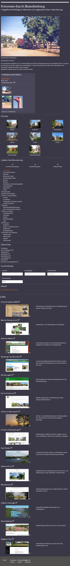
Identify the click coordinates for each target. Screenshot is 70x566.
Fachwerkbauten (8, 186)
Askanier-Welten (7, 338)
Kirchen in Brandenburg (9, 430)
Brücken (5, 180)
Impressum (13, 560)
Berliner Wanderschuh (9, 320)
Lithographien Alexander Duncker (12, 201)
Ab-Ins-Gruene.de (7, 393)
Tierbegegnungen (8, 230)
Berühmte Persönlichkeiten (8, 262)
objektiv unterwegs (8, 503)
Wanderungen (6, 375)
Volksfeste (4, 252)
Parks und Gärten (8, 211)
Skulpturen (6, 225)
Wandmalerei (7, 236)
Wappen (5, 238)
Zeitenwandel (7, 240)
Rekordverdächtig (8, 219)
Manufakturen (5, 256)
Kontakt (12, 562)
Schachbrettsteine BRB (9, 302)
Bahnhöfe (6, 174)
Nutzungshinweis (22, 560)
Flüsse (5, 190)
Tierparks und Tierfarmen (10, 232)
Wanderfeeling (6, 521)
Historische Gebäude (9, 193)
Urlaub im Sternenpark (9, 412)
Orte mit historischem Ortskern (11, 209)
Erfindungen (4, 254)
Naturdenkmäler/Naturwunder (11, 207)
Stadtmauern (6, 228)
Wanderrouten (7, 234)
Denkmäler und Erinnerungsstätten (13, 184)
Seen (4, 221)
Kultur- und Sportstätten (10, 195)
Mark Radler (5, 448)
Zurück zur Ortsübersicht (8, 111)
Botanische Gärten (8, 176)
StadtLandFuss (6, 466)
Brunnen (5, 182)
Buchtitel (3, 260)
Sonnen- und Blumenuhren (10, 227)
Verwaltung (4, 248)
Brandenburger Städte (9, 178)
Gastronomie (6, 192)
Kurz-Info (27, 560)
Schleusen (6, 223)
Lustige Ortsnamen (8, 203)
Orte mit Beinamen (6, 250)
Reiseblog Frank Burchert (10, 357)
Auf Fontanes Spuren (9, 172)
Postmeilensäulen (8, 213)
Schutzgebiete (5, 258)
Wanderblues (6, 485)
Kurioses (5, 197)
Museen (5, 205)
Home (4, 560)
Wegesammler (6, 539)
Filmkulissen (6, 188)
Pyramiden (6, 215)
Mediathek (28, 562)
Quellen (5, 217)
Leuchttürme (6, 199)
